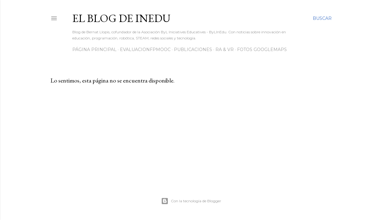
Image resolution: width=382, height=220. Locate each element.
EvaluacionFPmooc (145, 49)
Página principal (94, 49)
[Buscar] (322, 18)
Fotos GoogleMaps (262, 49)
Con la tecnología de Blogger (191, 201)
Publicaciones (193, 49)
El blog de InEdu (121, 18)
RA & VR (224, 49)
